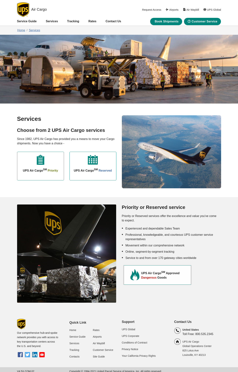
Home (21, 30)
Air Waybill (99, 343)
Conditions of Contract (134, 342)
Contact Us (113, 21)
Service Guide (27, 21)
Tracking (73, 21)
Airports (97, 336)
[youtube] (42, 355)
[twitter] (27, 355)
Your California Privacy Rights (139, 355)
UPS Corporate (130, 335)
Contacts (74, 356)
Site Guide (99, 356)
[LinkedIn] (34, 355)
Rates (92, 21)
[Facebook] (20, 355)
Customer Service (103, 349)
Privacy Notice (130, 349)
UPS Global (128, 329)
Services (52, 21)
